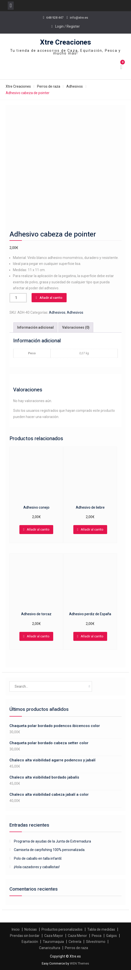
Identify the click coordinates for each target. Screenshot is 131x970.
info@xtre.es (79, 17)
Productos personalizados (62, 929)
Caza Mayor (53, 935)
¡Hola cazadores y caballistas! (37, 867)
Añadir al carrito (51, 297)
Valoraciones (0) (75, 327)
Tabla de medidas (101, 929)
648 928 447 (54, 17)
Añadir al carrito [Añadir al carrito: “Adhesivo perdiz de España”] (92, 636)
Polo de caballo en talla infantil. (38, 858)
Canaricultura (49, 948)
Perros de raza (48, 86)
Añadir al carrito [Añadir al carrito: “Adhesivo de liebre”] (92, 529)
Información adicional (35, 327)
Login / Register (67, 26)
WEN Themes (79, 963)
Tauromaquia (53, 941)
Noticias (30, 929)
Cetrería (75, 941)
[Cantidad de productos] (18, 298)
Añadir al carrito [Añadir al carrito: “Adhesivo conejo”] (38, 529)
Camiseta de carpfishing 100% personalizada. (49, 850)
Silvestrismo (95, 941)
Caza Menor (77, 935)
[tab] (35, 327)
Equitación (30, 941)
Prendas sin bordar (25, 935)
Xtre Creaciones (65, 42)
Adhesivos (74, 86)
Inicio (16, 929)
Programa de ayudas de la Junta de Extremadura (52, 841)
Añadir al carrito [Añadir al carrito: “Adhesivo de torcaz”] (38, 636)
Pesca (96, 935)
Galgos (111, 935)
